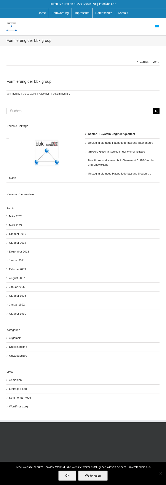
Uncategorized (18, 355)
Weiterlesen (93, 475)
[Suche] (156, 111)
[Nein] (160, 473)
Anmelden (15, 380)
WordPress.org (18, 406)
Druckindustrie (18, 346)
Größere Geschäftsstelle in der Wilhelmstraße (116, 151)
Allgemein (44, 93)
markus (16, 93)
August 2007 (17, 278)
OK (67, 475)
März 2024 (15, 225)
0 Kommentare (61, 93)
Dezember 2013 (19, 251)
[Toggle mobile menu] (157, 26)
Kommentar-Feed (20, 397)
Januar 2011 (17, 260)
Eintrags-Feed (18, 388)
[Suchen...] (79, 111)
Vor (154, 61)
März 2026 (15, 216)
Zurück (144, 61)
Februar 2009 (17, 269)
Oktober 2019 (17, 233)
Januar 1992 (17, 304)
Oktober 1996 (17, 295)
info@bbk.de (107, 4)
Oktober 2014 (17, 242)
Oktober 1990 (17, 313)
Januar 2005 (17, 287)
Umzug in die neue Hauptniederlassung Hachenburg (120, 142)
